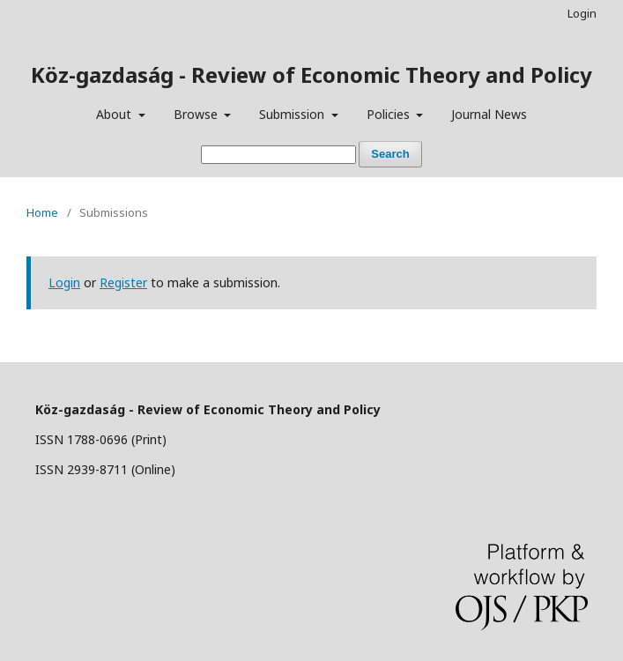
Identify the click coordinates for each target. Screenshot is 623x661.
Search (390, 153)
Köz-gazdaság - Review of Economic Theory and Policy (311, 74)
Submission (293, 114)
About (115, 114)
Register (123, 282)
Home (42, 212)
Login (582, 13)
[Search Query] (278, 154)
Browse (197, 114)
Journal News (489, 114)
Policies (390, 114)
